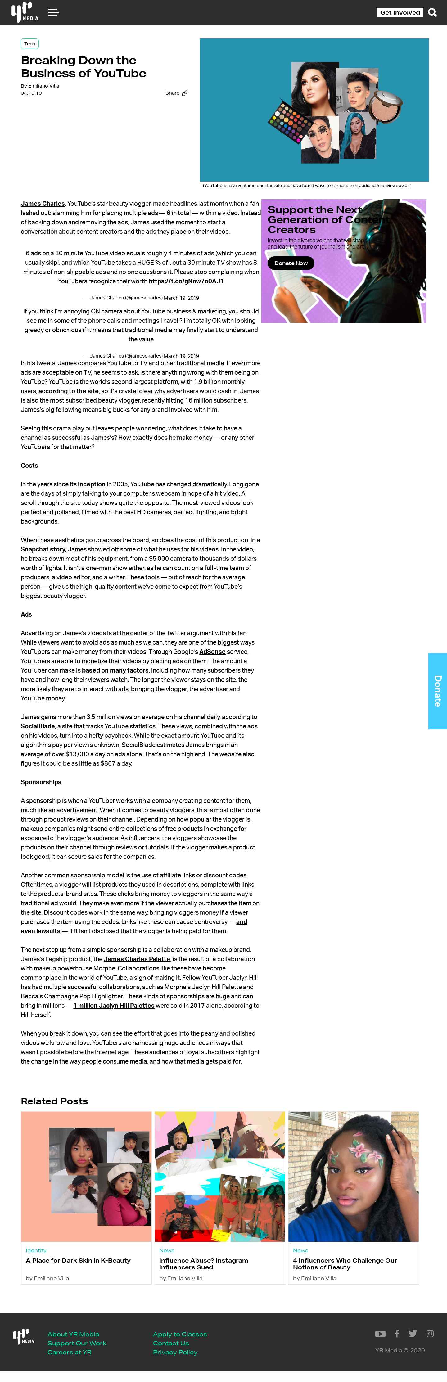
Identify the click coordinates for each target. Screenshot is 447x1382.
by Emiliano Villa (69, 1309)
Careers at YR (75, 1362)
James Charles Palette (177, 982)
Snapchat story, (76, 563)
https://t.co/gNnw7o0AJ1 (228, 286)
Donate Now (330, 291)
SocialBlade (96, 740)
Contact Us (176, 1353)
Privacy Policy (180, 1362)
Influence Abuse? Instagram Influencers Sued (214, 1292)
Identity (58, 1276)
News (178, 1276)
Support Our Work (82, 1353)
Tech (51, 50)
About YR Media (78, 1343)
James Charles (65, 208)
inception (113, 498)
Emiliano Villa (65, 115)
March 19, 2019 (197, 302)
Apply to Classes (185, 1343)
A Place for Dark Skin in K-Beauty (100, 1288)
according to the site (114, 396)
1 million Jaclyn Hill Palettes (223, 1029)
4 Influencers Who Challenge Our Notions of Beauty (345, 1292)
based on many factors (164, 684)
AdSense (250, 666)
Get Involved (400, 12)
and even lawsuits (110, 945)
